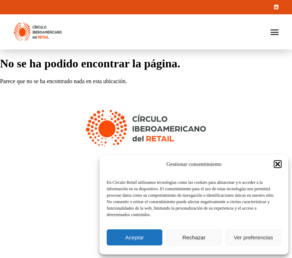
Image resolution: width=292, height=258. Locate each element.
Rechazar (193, 237)
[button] (277, 164)
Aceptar (134, 237)
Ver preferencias (253, 237)
